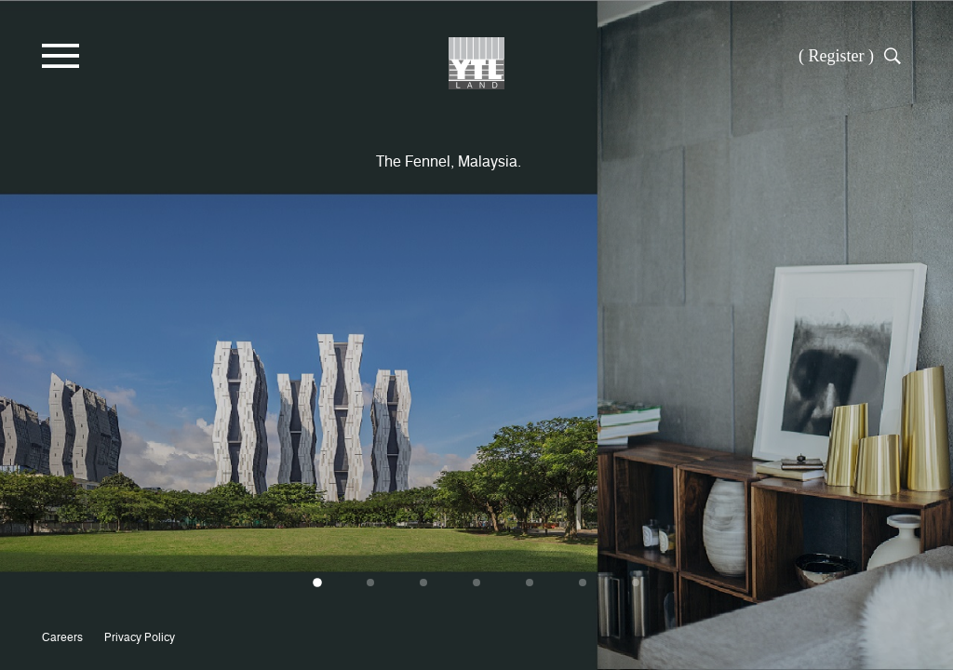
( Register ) (836, 56)
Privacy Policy (139, 637)
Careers (62, 637)
